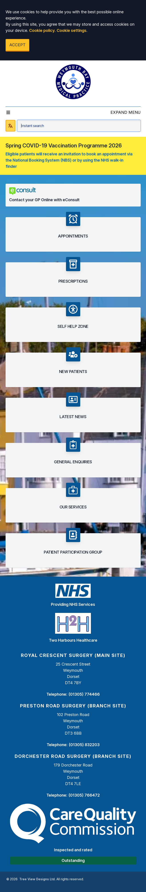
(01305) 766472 (84, 795)
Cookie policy (42, 30)
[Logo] (73, 81)
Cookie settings (71, 30)
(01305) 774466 (84, 694)
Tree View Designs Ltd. (37, 879)
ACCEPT (17, 44)
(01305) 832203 (84, 744)
